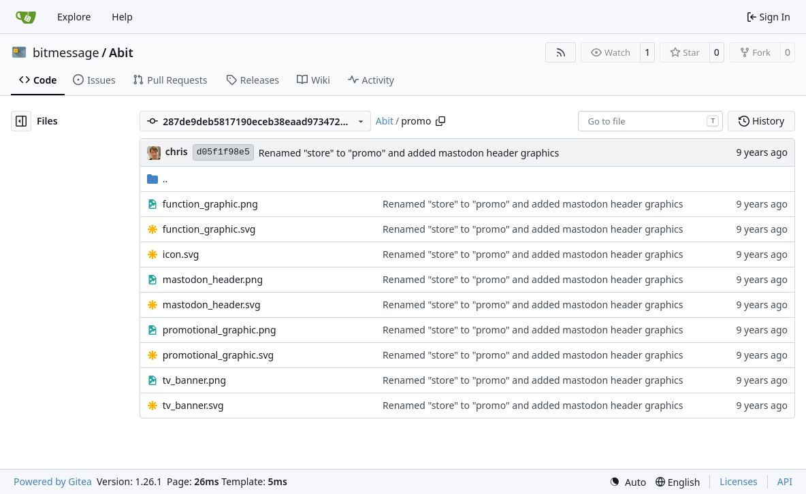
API (784, 481)
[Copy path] (440, 121)
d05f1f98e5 (223, 152)
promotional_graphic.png (219, 329)
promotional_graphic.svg (218, 354)
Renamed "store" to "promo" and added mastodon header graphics (409, 152)
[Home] (26, 17)
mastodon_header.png (213, 279)
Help (122, 16)
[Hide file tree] (21, 121)
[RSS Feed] (561, 52)
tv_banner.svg (193, 405)
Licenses (739, 481)
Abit (121, 52)
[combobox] (650, 121)
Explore (74, 16)
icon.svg (181, 254)
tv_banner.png (194, 380)
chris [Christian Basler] (176, 151)
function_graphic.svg (209, 229)
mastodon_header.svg (212, 304)
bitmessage (66, 52)
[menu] (627, 482)
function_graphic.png (210, 203)
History (761, 120)
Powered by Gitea (53, 481)
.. (157, 178)
